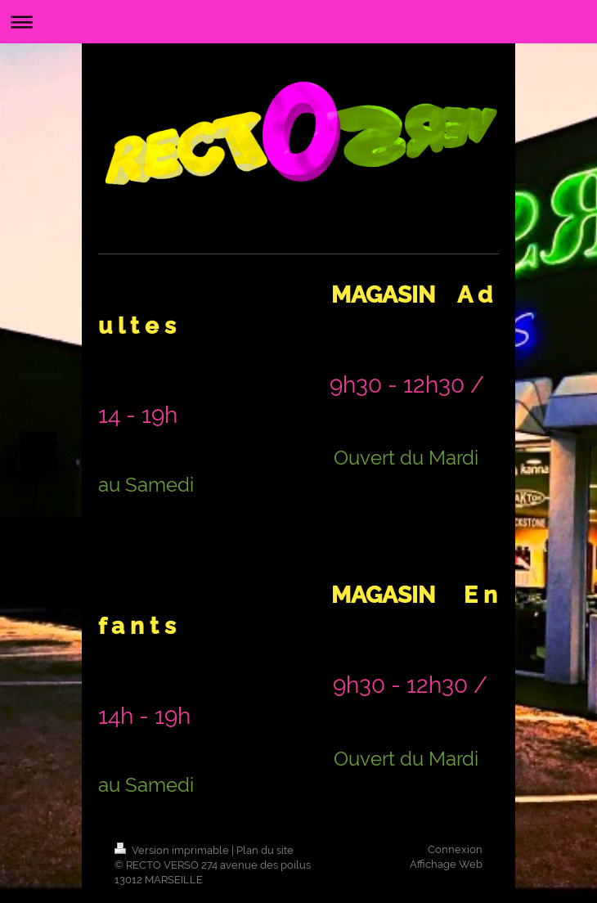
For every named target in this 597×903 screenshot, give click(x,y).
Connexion (455, 849)
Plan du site (265, 850)
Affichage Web (446, 864)
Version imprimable (172, 850)
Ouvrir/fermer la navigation (298, 21)
